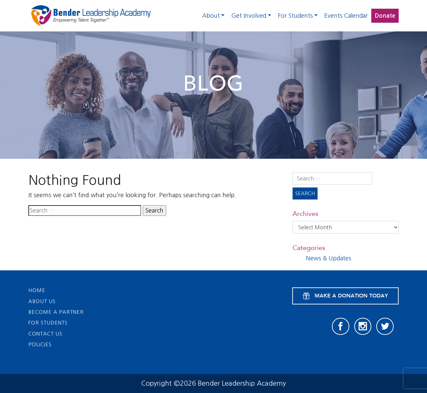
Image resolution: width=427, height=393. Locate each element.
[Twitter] (385, 326)
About (211, 16)
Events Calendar (346, 16)
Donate (385, 16)
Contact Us (45, 333)
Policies (40, 344)
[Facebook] (340, 326)
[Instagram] (363, 326)
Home (36, 290)
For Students (295, 16)
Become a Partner (56, 311)
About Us (42, 301)
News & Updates (328, 258)
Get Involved (248, 16)
